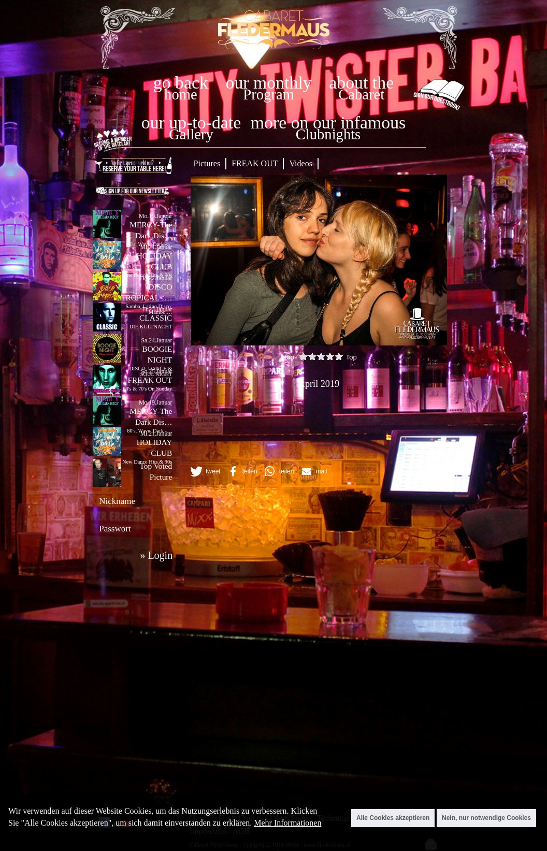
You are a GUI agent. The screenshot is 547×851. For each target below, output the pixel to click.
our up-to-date (191, 122)
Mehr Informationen (287, 822)
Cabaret (361, 94)
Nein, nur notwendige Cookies (486, 817)
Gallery (191, 134)
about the (361, 82)
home (180, 94)
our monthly (269, 82)
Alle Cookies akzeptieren (392, 817)
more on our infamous (328, 122)
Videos (300, 163)
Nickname (117, 501)
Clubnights (328, 134)
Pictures (207, 163)
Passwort (115, 528)
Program (268, 94)
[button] (205, 471)
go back (180, 82)
